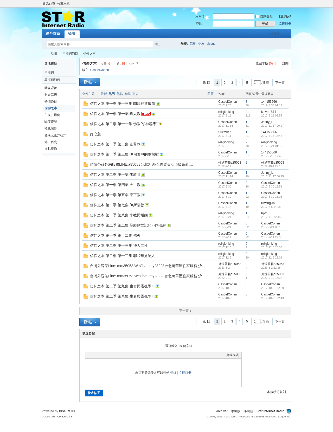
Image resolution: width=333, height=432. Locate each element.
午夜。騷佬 (52, 115)
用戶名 (200, 16)
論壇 (71, 33)
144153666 (269, 102)
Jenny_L (267, 122)
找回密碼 (285, 16)
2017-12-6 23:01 (271, 257)
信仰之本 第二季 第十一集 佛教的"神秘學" (124, 124)
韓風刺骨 (50, 128)
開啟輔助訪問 (290, 3)
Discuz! (64, 411)
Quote (113, 355)
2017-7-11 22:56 (271, 237)
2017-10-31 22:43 (272, 298)
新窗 (210, 93)
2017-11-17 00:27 (272, 125)
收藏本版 (264, 63)
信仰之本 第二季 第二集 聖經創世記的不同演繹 (128, 225)
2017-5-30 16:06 (271, 196)
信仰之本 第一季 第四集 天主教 (115, 185)
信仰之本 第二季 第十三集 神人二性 (119, 245)
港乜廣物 (50, 149)
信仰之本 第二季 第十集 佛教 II (115, 174)
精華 (128, 94)
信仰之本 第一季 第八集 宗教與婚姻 (119, 215)
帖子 (158, 44)
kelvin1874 (268, 112)
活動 (193, 44)
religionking (226, 112)
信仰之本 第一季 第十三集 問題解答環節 (122, 103)
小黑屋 (248, 411)
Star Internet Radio (44, 53)
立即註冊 (285, 23)
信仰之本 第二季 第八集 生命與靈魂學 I (121, 296)
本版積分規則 (276, 392)
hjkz (264, 213)
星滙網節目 (70, 53)
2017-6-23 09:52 (271, 115)
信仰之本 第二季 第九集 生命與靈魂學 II (122, 286)
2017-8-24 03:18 (271, 227)
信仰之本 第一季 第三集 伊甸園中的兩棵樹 (124, 154)
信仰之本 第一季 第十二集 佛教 (115, 235)
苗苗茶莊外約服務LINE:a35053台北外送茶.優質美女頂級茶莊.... (141, 164)
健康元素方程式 (55, 135)
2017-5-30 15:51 (271, 186)
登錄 (173, 373)
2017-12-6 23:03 (271, 247)
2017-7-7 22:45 (271, 216)
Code (120, 355)
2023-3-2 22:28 (271, 267)
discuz (211, 44)
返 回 (206, 83)
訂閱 (285, 63)
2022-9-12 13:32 (271, 277)
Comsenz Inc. (65, 416)
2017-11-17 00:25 (272, 176)
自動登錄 (264, 16)
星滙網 (49, 72)
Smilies (126, 355)
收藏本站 (63, 3)
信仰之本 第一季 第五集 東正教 (115, 195)
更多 (135, 94)
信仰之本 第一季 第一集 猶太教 (115, 114)
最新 (104, 94)
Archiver (222, 411)
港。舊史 (50, 142)
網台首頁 (53, 33)
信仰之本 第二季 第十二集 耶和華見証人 (122, 256)
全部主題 (88, 94)
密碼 (199, 23)
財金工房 (50, 94)
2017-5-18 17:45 (271, 135)
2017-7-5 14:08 (271, 206)
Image (100, 355)
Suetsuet (224, 132)
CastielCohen (99, 70)
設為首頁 (49, 3)
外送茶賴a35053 (229, 162)
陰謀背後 (50, 88)
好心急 (95, 134)
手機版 (235, 411)
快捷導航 (273, 34)
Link (107, 355)
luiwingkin (268, 203)
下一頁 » (185, 311)
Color (94, 355)
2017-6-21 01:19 (271, 145)
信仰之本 (89, 53)
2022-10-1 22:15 (271, 166)
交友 (201, 44)
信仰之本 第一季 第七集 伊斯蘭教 (117, 205)
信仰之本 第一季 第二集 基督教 (115, 144)
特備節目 (50, 101)
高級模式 (232, 355)
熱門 (111, 94)
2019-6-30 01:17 (271, 105)
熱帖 (120, 94)
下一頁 (280, 83)
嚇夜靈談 (50, 122)
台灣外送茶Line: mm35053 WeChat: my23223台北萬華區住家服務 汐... (147, 266)
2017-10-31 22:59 (272, 287)
